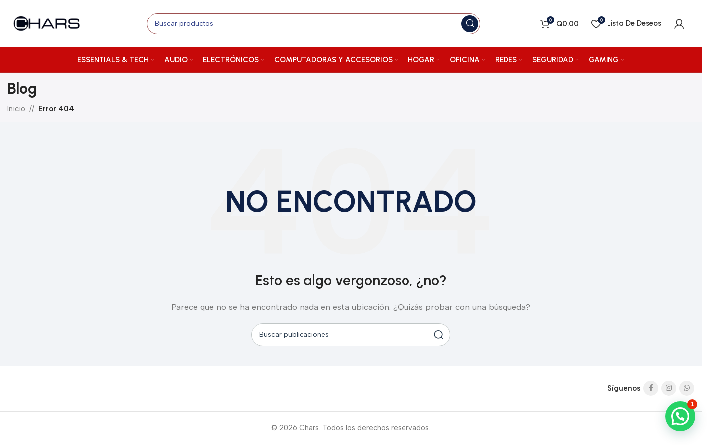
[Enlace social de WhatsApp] (686, 388)
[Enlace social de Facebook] (650, 388)
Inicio (16, 108)
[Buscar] (313, 23)
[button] (680, 416)
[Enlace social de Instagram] (668, 388)
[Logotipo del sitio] (47, 22)
